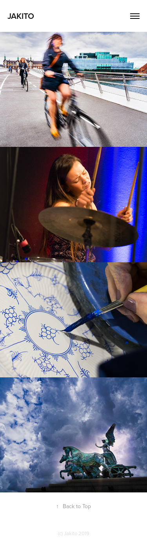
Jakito (20, 16)
